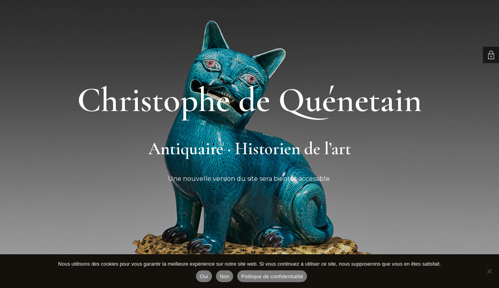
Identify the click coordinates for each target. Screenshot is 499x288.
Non (225, 276)
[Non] (489, 271)
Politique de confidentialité (272, 276)
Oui (204, 276)
